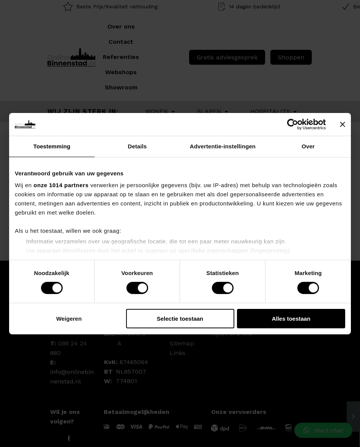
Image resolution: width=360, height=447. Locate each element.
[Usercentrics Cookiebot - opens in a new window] (292, 124)
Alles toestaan (291, 318)
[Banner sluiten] (342, 124)
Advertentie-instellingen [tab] (223, 146)
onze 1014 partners (60, 185)
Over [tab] (308, 146)
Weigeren (69, 318)
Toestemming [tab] (52, 146)
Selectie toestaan (180, 318)
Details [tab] (137, 146)
